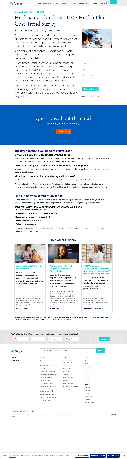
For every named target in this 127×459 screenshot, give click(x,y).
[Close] (124, 456)
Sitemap (51, 414)
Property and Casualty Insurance (48, 397)
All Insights (87, 360)
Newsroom (87, 399)
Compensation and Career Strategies (49, 374)
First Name (87, 52)
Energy (64, 365)
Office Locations (15, 360)
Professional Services (68, 377)
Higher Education (67, 368)
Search (101, 350)
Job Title (86, 69)
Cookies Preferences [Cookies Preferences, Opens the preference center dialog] (82, 455)
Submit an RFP (14, 357)
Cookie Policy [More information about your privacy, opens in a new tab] (12, 457)
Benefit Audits (43, 368)
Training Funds (66, 389)
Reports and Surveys (90, 375)
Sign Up (105, 339)
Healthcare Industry (67, 371)
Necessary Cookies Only (98, 455)
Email (85, 64)
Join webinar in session (93, 308)
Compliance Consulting (46, 377)
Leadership (87, 387)
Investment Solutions (46, 391)
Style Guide (33, 414)
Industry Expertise (61, 3)
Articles (87, 363)
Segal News (88, 378)
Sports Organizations (68, 383)
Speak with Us (64, 131)
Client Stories (83, 3)
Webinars (87, 381)
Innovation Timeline (90, 402)
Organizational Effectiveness (47, 394)
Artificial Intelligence (45, 365)
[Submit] (90, 89)
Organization (88, 75)
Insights (94, 3)
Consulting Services (44, 3)
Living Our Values (89, 396)
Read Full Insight (57, 308)
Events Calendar (89, 372)
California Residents (42, 414)
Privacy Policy (25, 414)
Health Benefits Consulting (46, 383)
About (73, 3)
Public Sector (66, 380)
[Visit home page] (17, 352)
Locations (87, 390)
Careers (87, 393)
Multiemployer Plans (67, 374)
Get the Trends (23, 308)
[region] (63, 456)
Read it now (54, 30)
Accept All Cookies (113, 455)
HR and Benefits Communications (48, 371)
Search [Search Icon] (104, 3)
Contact (114, 2)
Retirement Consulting (45, 400)
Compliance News (89, 369)
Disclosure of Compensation (61, 414)
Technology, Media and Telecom (70, 386)
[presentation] (95, 82)
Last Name (87, 58)
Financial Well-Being (45, 380)
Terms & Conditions (15, 414)
